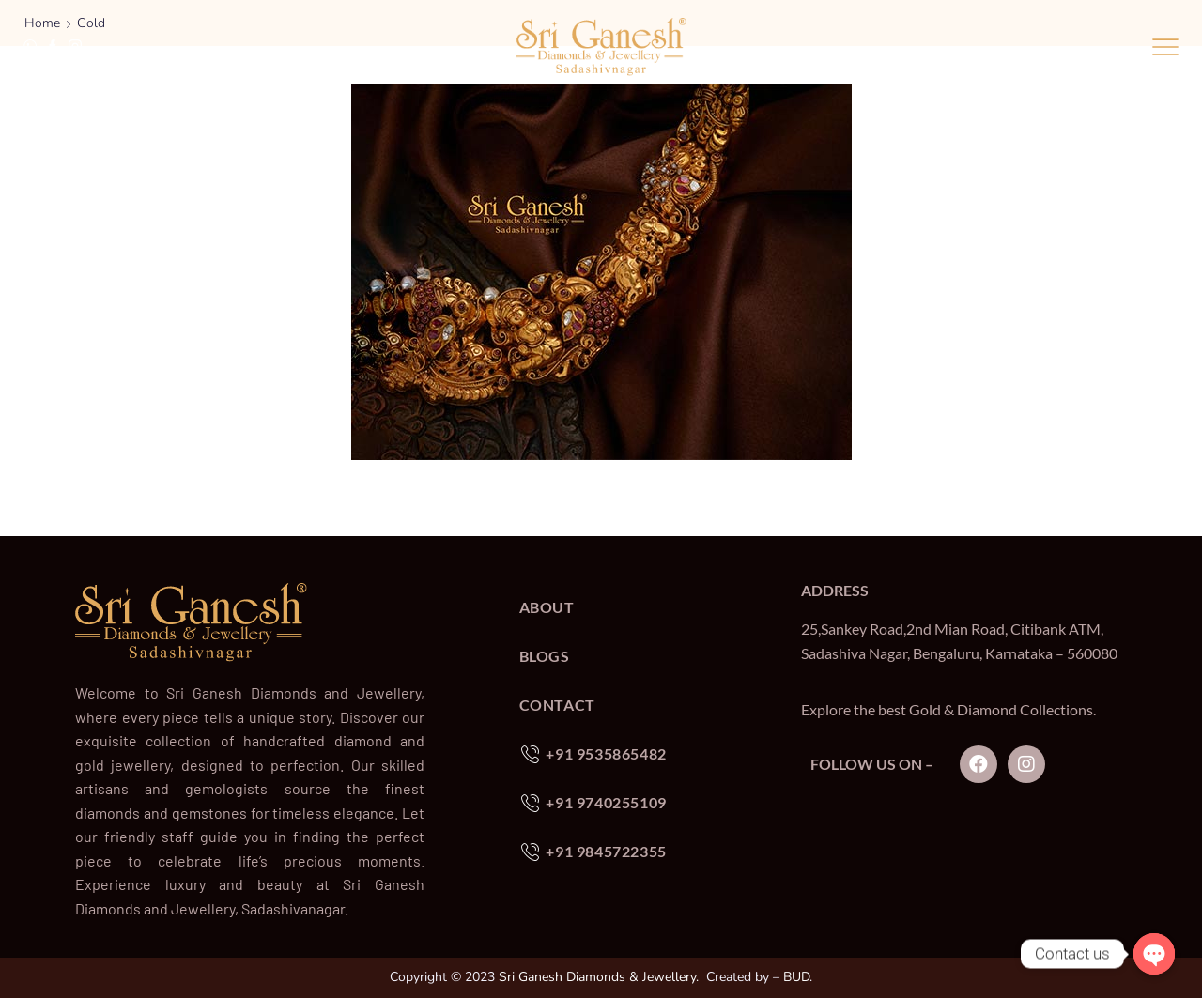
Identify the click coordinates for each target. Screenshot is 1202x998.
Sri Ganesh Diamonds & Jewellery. (599, 977)
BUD (796, 977)
